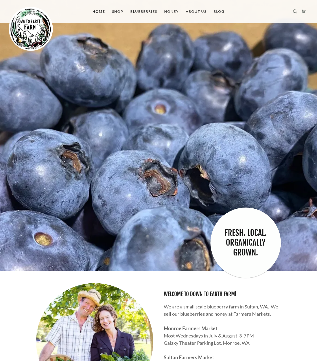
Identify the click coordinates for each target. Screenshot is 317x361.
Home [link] (98, 11)
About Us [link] (196, 11)
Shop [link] (117, 11)
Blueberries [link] (143, 11)
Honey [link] (171, 11)
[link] (46, 9)
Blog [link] (219, 11)
